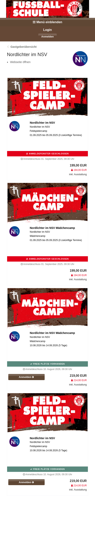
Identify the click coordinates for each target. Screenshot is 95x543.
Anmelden (47, 36)
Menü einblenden (47, 22)
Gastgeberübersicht (23, 46)
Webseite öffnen (20, 62)
